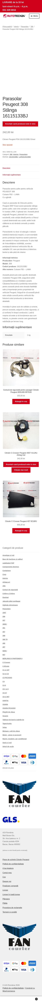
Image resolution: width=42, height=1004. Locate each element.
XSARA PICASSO (9, 708)
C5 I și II (6, 689)
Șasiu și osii (7, 743)
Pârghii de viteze (9, 712)
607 (4, 655)
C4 (4, 681)
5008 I (5, 651)
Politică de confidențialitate (13, 864)
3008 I (5, 624)
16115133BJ (13, 157)
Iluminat (6, 597)
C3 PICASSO (7, 678)
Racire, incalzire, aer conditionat (15, 739)
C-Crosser (6, 662)
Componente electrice (11, 567)
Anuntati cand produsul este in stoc (20, 124)
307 (4, 632)
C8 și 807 (6, 697)
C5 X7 (5, 693)
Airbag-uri (6, 582)
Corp (4, 574)
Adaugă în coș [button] (21, 401)
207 (4, 620)
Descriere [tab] (6, 168)
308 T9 (5, 639)
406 (4, 643)
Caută (21, 1000)
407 (4, 647)
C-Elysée (6, 666)
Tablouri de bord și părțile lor (13, 720)
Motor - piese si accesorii (12, 735)
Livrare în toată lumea (11, 894)
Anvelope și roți (8, 555)
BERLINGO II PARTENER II (12, 658)
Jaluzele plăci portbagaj (11, 601)
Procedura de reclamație (12, 908)
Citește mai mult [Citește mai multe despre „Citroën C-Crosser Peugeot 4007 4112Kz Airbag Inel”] (21, 470)
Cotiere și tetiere (9, 593)
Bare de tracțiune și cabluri (13, 559)
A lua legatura (8, 868)
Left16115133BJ (25, 157)
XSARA (5, 704)
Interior (16, 26)
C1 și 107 (6, 670)
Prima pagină (7, 26)
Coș (4, 877)
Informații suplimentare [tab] (12, 175)
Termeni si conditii (10, 912)
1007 (4, 613)
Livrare (5, 890)
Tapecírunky (7, 723)
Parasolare (25, 26)
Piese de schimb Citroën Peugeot (16, 860)
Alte (4, 586)
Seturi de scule (8, 746)
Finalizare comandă (10, 886)
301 (4, 628)
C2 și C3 (6, 674)
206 (4, 616)
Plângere (6, 899)
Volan (5, 727)
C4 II (4, 685)
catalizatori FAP (8, 563)
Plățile (5, 903)
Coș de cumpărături (33, 998)
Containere (7, 571)
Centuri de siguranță (10, 590)
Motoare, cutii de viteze (11, 731)
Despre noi (7, 881)
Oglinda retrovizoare (10, 605)
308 (32, 26)
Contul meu (7, 873)
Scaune (5, 716)
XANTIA (5, 701)
